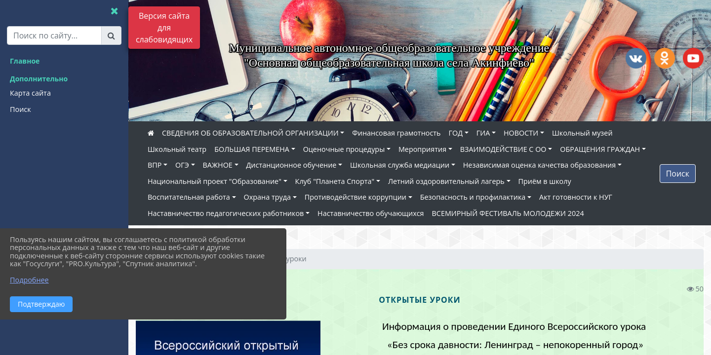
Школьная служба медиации (399, 165)
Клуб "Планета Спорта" (335, 181)
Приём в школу (544, 181)
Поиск (677, 173)
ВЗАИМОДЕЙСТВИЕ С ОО (503, 149)
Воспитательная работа (189, 197)
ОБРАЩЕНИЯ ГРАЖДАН (600, 149)
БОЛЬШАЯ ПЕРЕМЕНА (251, 149)
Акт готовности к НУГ (575, 197)
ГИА (483, 133)
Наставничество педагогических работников (226, 213)
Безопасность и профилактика (473, 197)
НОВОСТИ (521, 133)
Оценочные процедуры (344, 149)
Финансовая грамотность (396, 133)
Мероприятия (422, 149)
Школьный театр (177, 149)
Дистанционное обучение (291, 165)
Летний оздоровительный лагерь (446, 181)
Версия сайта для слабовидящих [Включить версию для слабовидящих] (164, 27)
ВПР (154, 165)
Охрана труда (267, 197)
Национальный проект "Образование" (214, 181)
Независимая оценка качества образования (539, 165)
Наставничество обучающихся (370, 213)
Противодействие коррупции (355, 197)
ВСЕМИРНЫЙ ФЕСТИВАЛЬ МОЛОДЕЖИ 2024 (508, 213)
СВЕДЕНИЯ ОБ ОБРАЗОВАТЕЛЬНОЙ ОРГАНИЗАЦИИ (250, 133)
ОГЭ (182, 165)
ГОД (456, 133)
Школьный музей (582, 133)
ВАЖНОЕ (218, 165)
